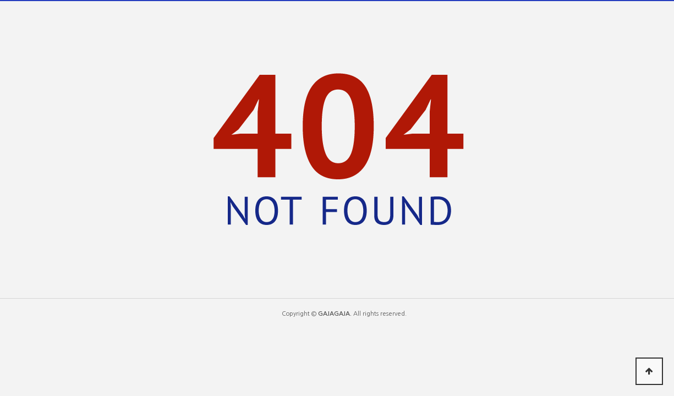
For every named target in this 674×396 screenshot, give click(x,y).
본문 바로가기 (0, 0)
